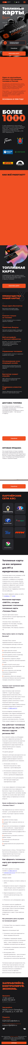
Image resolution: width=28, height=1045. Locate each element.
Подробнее (14, 48)
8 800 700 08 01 (8, 1000)
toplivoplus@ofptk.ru (11, 1021)
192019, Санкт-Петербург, (12, 1010)
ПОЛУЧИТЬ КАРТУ (14, 53)
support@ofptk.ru (9, 1025)
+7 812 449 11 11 (8, 998)
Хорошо (14, 1043)
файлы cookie (14, 1036)
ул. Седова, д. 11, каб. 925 (12, 1012)
